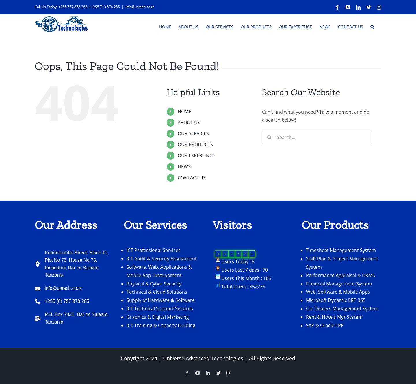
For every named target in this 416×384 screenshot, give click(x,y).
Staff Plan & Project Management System (342, 280)
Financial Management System (339, 301)
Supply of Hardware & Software (161, 317)
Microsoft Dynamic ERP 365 (335, 317)
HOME (184, 129)
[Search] (269, 154)
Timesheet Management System (341, 267)
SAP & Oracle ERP (325, 343)
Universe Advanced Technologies (203, 375)
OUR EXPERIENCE (196, 173)
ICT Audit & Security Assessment (162, 276)
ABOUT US (189, 140)
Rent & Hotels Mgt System (334, 334)
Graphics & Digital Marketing (158, 334)
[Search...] (317, 154)
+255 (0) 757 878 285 (67, 318)
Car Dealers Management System (342, 326)
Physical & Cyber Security (154, 301)
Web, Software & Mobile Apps (338, 309)
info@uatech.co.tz (139, 6)
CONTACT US (192, 195)
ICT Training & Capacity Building (161, 343)
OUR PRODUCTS (195, 162)
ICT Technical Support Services (160, 326)
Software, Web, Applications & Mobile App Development (159, 288)
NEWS (184, 184)
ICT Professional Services (154, 267)
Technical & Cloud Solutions (157, 309)
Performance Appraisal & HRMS (340, 293)
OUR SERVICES (193, 151)
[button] (372, 26)
